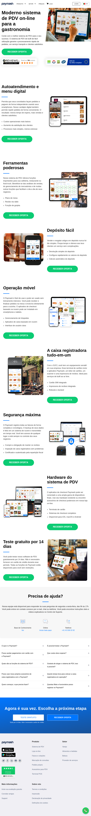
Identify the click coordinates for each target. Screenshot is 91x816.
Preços (41, 4)
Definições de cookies (40, 803)
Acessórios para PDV (40, 769)
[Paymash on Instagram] (20, 761)
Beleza (64, 756)
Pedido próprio (37, 765)
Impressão (36, 794)
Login (76, 4)
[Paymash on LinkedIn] (11, 761)
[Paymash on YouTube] (16, 761)
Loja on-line (36, 751)
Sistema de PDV (38, 747)
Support (4, 798)
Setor (31, 4)
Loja (51, 4)
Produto (20, 4)
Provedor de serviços (70, 760)
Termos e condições (39, 789)
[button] (23, 646)
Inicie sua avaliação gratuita (12, 789)
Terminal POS (37, 774)
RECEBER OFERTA (62, 717)
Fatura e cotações (38, 756)
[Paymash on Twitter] (3, 761)
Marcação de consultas (40, 760)
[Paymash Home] (9, 4)
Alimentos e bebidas (69, 751)
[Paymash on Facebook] (7, 761)
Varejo (64, 747)
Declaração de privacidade (41, 798)
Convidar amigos (8, 794)
